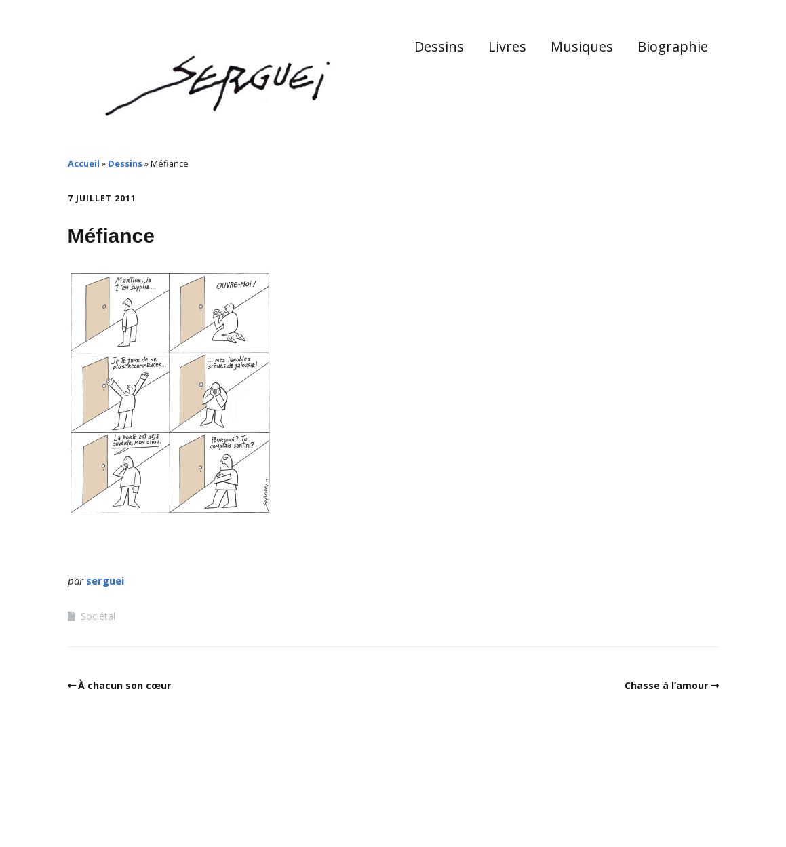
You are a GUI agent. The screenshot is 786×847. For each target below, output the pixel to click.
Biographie (672, 46)
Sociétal (98, 616)
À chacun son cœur (124, 685)
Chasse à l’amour (666, 685)
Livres (507, 46)
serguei (105, 580)
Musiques (582, 46)
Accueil (84, 163)
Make (118, 806)
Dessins (439, 46)
